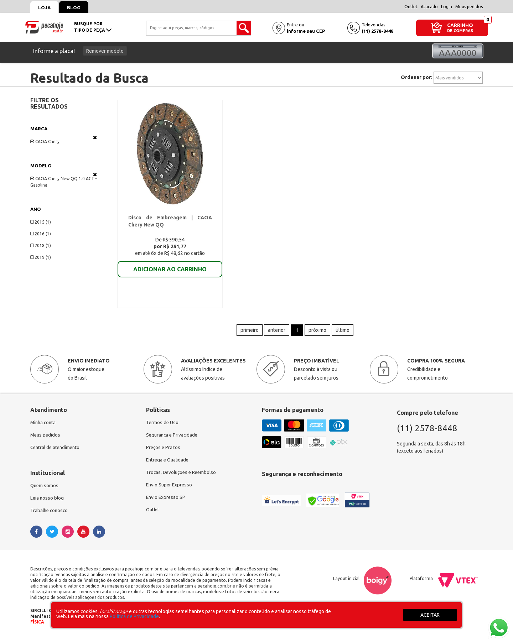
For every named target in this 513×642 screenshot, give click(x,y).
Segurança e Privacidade (173, 438)
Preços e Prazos (164, 451)
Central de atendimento (56, 451)
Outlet (411, 6)
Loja (45, 7)
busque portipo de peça (93, 26)
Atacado (429, 6)
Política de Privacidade (134, 616)
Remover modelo (105, 51)
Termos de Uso (162, 425)
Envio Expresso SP (166, 502)
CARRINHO (460, 25)
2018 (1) (40, 245)
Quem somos (44, 489)
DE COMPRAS (460, 31)
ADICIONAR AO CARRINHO (170, 270)
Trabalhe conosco (50, 515)
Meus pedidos (469, 6)
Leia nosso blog (47, 502)
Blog (77, 7)
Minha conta (43, 425)
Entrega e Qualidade (168, 464)
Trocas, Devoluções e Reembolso (183, 477)
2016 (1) (40, 233)
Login (446, 6)
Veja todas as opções (95, 137)
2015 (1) (40, 222)
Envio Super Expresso (170, 489)
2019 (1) (40, 257)
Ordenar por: (416, 77)
